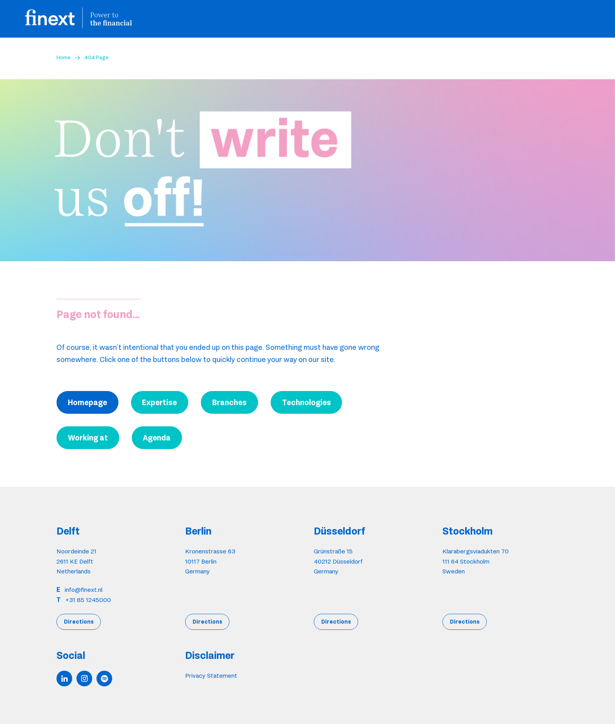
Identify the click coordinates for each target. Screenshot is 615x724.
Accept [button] (307, 409)
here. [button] (324, 383)
